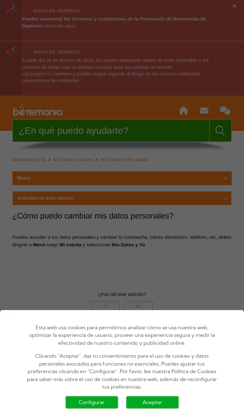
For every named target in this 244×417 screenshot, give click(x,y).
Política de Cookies (193, 371)
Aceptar (152, 402)
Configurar (91, 402)
